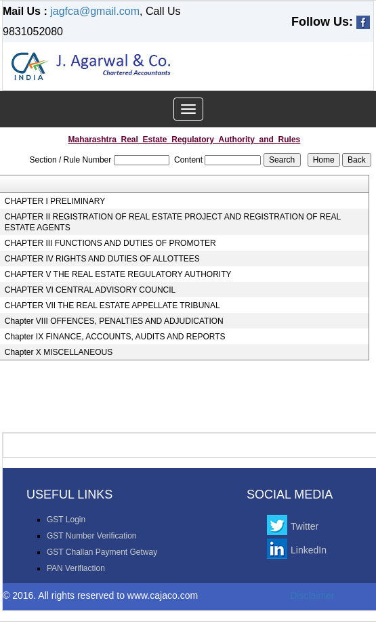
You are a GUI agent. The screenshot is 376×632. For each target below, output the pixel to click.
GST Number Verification (92, 536)
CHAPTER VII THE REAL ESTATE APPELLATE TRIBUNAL (112, 305)
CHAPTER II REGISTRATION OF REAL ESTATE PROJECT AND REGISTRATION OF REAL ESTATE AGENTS (173, 222)
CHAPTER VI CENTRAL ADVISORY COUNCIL (90, 290)
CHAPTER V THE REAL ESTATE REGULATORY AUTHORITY (118, 274)
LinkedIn (309, 550)
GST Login (66, 519)
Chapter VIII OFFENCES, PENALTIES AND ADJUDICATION (114, 321)
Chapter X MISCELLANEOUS (58, 352)
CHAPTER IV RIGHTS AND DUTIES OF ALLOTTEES (102, 259)
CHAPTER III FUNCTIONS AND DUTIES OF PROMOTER (110, 243)
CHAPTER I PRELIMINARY (55, 201)
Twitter (304, 526)
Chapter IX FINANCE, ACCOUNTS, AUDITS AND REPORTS (115, 336)
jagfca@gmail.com (95, 11)
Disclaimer (312, 595)
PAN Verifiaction (76, 568)
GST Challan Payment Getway (102, 552)
